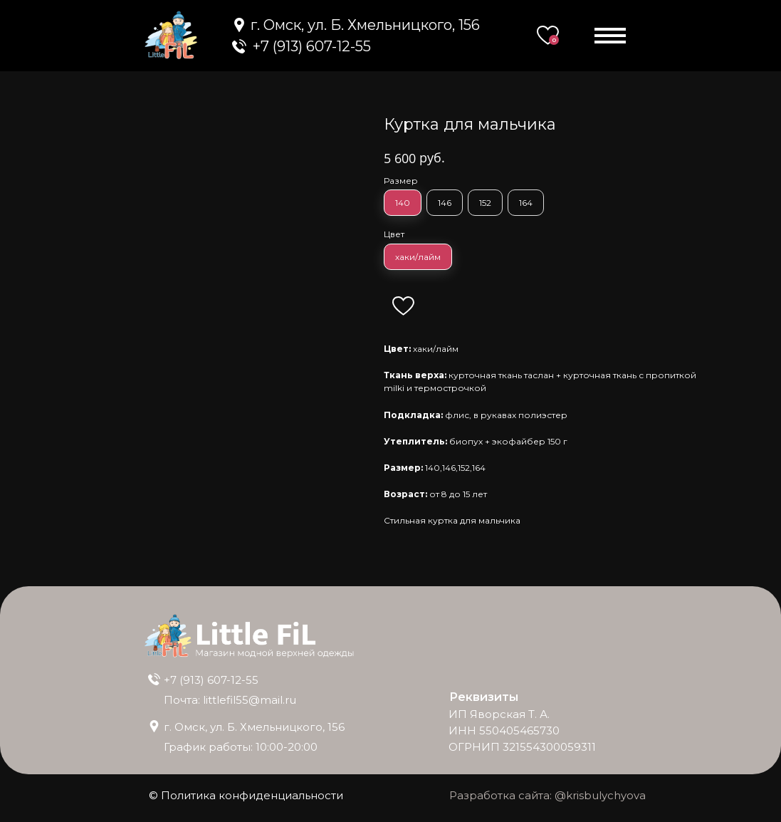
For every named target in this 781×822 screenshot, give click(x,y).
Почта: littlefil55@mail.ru (230, 700)
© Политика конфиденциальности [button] (246, 795)
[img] (239, 46)
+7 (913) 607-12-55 (211, 680)
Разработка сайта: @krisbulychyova (547, 795)
